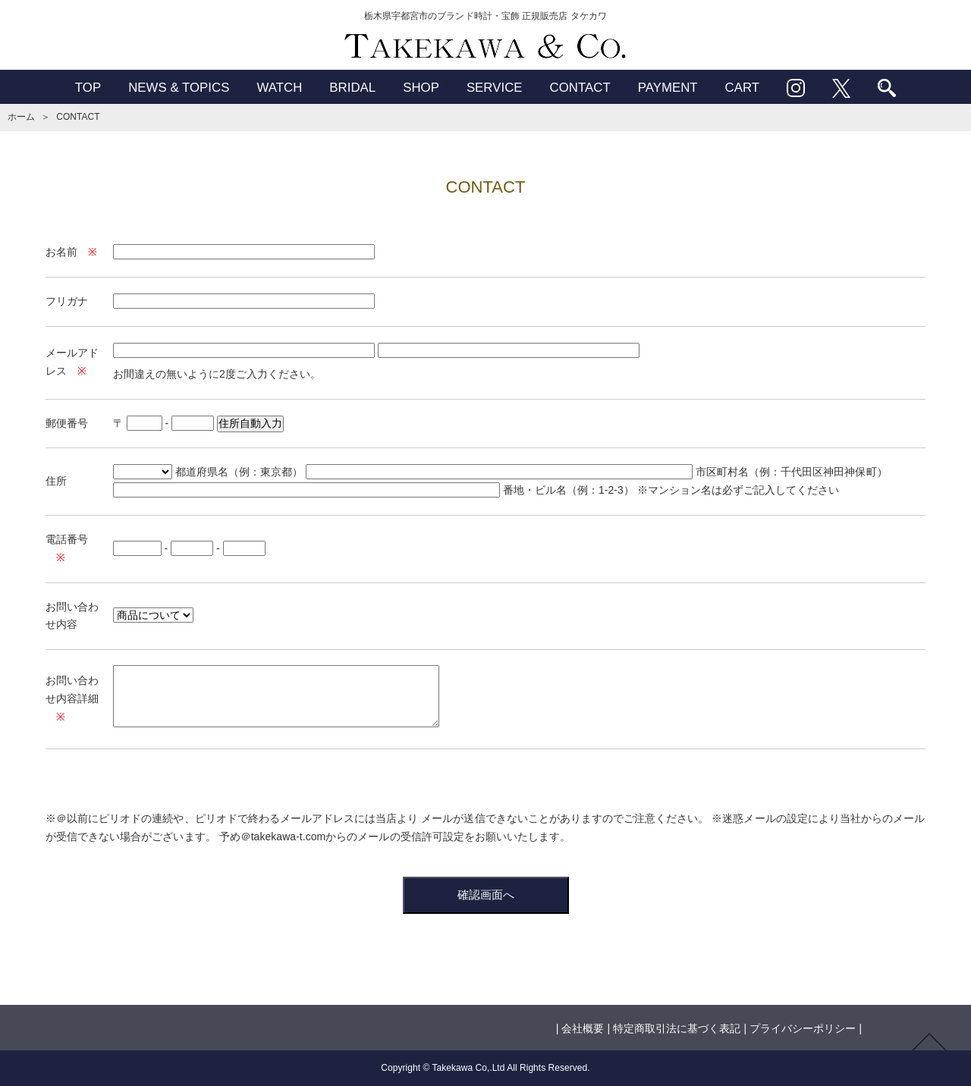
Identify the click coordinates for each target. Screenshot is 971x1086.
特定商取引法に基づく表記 (676, 1028)
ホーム (21, 116)
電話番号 (67, 539)
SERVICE (495, 87)
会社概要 (582, 1028)
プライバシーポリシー (802, 1028)
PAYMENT (668, 87)
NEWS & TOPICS (178, 87)
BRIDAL (352, 87)
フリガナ (67, 301)
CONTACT (580, 87)
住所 (56, 481)
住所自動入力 (250, 423)
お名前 (61, 252)
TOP (88, 87)
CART (742, 87)
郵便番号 (67, 423)
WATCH (279, 87)
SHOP (421, 87)
